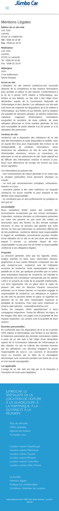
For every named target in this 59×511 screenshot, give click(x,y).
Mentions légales (18, 480)
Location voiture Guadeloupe (25, 446)
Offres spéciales (18, 427)
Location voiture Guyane (22, 453)
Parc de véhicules (19, 423)
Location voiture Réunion (23, 457)
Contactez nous (18, 434)
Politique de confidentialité (23, 484)
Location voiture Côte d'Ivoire (25, 465)
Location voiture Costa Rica (24, 461)
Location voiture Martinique (24, 450)
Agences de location (20, 430)
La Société (15, 476)
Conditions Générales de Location (27, 488)
